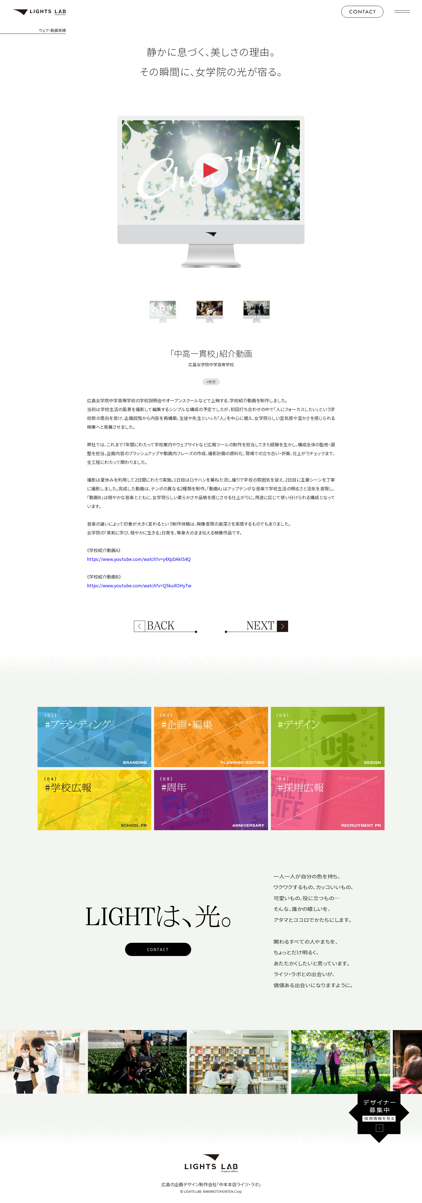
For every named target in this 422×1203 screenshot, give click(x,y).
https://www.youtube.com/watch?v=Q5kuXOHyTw (139, 585)
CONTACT (158, 949)
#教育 (211, 381)
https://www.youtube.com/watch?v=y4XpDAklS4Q (139, 559)
